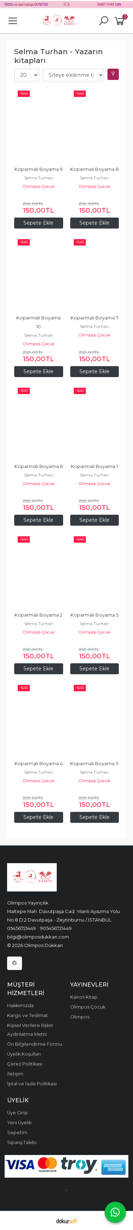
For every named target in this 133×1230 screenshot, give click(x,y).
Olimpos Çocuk (39, 186)
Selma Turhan (38, 177)
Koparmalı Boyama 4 (39, 763)
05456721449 (21, 928)
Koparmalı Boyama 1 (94, 466)
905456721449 (56, 928)
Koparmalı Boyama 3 (94, 763)
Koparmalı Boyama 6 (39, 466)
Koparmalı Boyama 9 (39, 169)
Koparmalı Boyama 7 (94, 318)
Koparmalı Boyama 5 (94, 615)
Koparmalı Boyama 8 (94, 169)
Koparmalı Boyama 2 (38, 615)
